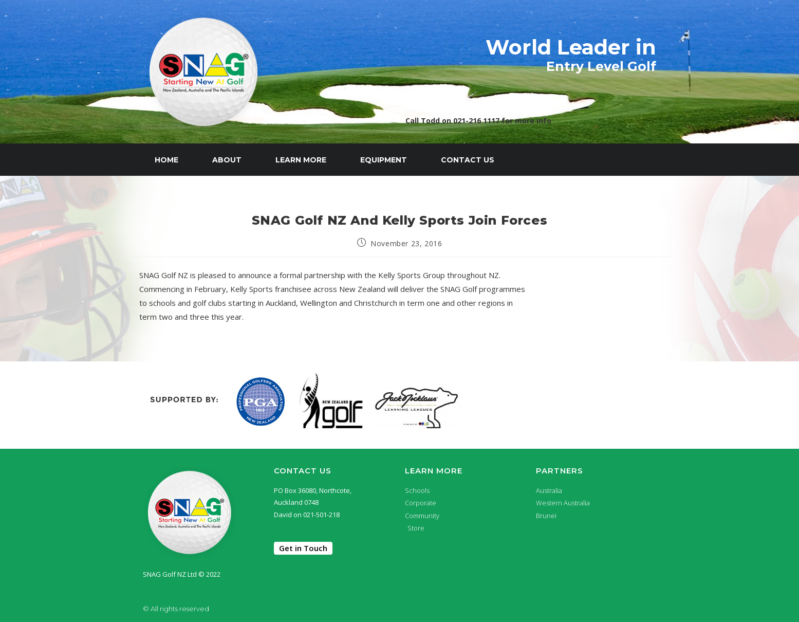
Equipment (383, 159)
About (226, 159)
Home (166, 159)
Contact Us (467, 159)
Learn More (300, 159)
